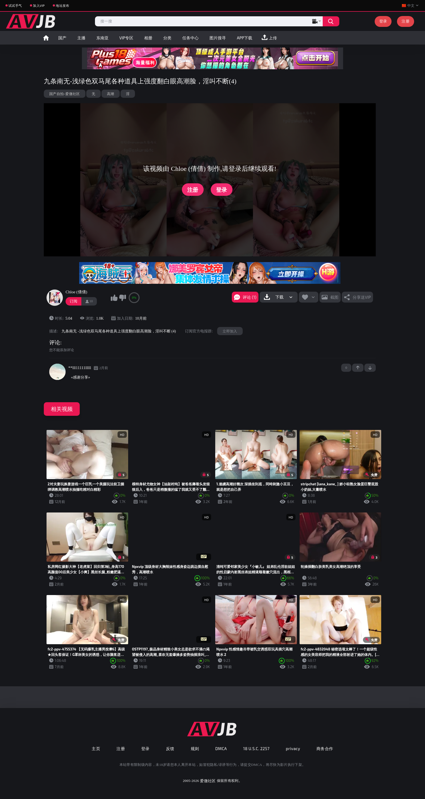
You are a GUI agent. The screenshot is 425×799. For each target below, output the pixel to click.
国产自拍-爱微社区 (64, 94)
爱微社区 (207, 780)
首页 (46, 38)
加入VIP (39, 5)
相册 (148, 37)
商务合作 (324, 748)
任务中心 (190, 37)
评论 (54, 342)
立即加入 (230, 331)
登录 (383, 21)
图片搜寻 (218, 37)
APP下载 (244, 37)
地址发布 (62, 5)
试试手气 (15, 5)
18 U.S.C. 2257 (256, 748)
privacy (293, 748)
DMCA (221, 748)
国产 (62, 37)
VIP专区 (126, 37)
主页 (96, 748)
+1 (358, 368)
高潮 (110, 94)
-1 (370, 368)
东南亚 (102, 37)
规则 (195, 748)
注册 (405, 21)
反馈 (170, 748)
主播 (81, 37)
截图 (334, 297)
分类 (167, 37)
